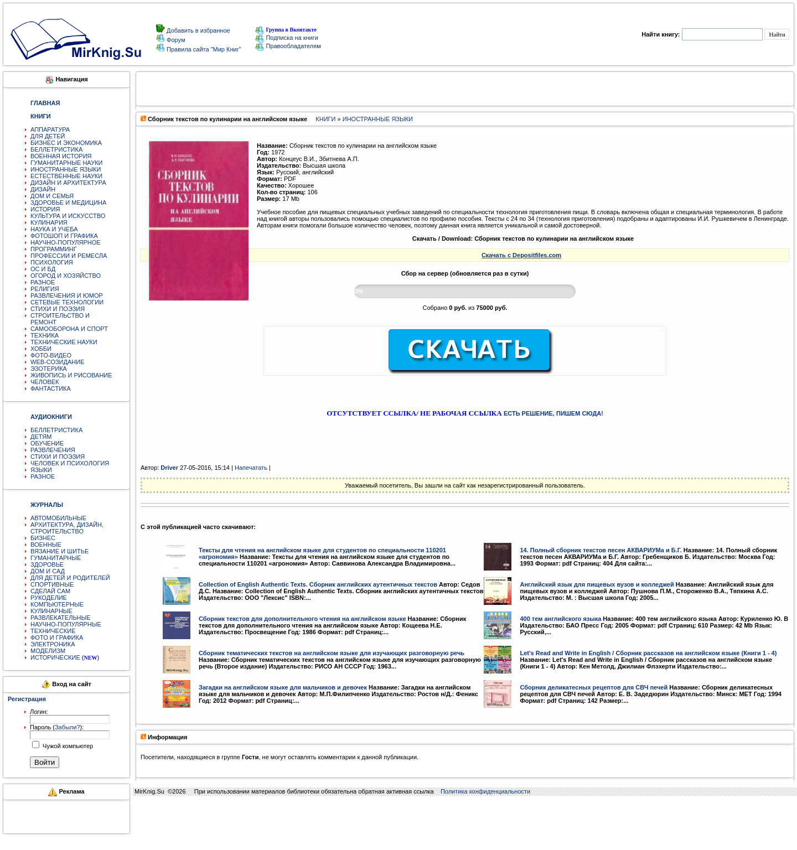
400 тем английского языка (560, 618)
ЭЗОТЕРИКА (48, 368)
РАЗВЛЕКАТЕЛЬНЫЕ (60, 617)
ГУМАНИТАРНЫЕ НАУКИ (66, 162)
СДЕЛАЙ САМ (50, 591)
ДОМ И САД (47, 571)
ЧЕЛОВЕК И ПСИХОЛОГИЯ (69, 463)
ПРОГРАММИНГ (53, 249)
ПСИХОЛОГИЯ (51, 262)
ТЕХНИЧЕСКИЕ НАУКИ (63, 342)
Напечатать (251, 467)
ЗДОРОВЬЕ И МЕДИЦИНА (68, 202)
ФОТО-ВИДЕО (50, 355)
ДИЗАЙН (42, 189)
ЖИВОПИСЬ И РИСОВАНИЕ (71, 375)
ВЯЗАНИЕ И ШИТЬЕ (59, 551)
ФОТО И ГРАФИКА (56, 637)
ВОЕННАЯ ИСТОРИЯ (61, 156)
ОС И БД (42, 269)
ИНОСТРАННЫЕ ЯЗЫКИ (65, 169)
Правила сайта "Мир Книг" (203, 49)
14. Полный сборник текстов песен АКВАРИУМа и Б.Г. (600, 550)
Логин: (39, 711)
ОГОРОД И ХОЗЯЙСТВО (65, 275)
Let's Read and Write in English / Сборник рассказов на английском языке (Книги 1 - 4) (648, 653)
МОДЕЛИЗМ (47, 650)
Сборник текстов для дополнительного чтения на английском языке (302, 618)
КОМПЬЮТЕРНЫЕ (57, 604)
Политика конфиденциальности (485, 791)
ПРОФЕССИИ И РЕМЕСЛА (68, 255)
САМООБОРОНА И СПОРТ (69, 328)
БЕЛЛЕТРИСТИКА (56, 149)
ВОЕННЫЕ (45, 544)
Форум (175, 40)
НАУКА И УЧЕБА (54, 229)
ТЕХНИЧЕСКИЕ (53, 631)
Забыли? (67, 727)
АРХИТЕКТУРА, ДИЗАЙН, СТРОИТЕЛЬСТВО (66, 528)
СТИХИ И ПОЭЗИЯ (57, 308)
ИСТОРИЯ (45, 209)
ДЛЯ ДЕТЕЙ (47, 136)
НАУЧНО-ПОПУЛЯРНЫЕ (65, 624)
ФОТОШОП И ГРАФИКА (64, 235)
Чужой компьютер (67, 746)
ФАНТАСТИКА (50, 388)
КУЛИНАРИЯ (49, 222)
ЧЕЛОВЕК (44, 382)
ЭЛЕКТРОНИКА (52, 644)
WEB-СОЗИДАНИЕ (57, 362)
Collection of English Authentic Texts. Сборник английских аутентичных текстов (318, 584)
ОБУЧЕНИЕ (47, 443)
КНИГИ (325, 119)
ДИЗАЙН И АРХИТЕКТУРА (68, 182)
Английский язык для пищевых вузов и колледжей (597, 584)
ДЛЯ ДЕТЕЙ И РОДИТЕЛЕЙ (70, 577)
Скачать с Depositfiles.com (521, 255)
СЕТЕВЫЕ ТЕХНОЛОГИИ (66, 302)
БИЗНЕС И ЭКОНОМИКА (66, 142)
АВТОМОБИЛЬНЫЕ (58, 518)
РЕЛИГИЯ (44, 289)
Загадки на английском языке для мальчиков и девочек (283, 687)
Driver (169, 467)
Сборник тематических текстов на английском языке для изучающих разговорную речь (331, 653)
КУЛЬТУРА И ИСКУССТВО (67, 215)
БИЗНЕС (42, 538)
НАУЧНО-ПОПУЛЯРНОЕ (65, 242)
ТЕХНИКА (44, 335)
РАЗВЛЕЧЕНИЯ (52, 450)
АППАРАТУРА (50, 129)
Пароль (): (57, 727)
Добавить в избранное (197, 30)
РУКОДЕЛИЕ (48, 597)
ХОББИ (40, 348)
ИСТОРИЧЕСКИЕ (55, 657)
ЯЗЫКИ (41, 470)
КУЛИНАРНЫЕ (51, 611)
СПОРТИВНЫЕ (52, 584)
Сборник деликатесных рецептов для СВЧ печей (593, 687)
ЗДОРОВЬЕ (47, 564)
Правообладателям (287, 46)
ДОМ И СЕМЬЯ (52, 196)
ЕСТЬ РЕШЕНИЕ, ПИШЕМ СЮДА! (553, 413)
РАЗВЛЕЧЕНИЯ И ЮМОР (66, 295)
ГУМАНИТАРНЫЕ (55, 557)
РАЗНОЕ (42, 282)
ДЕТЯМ (40, 436)
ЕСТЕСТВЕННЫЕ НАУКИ (66, 176)
